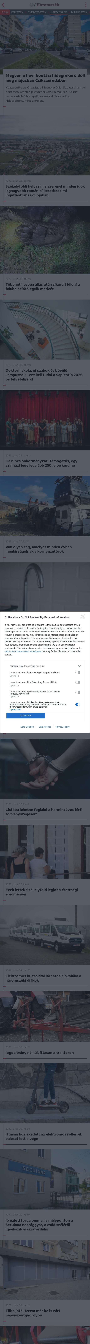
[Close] (84, 618)
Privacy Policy (62, 727)
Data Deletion (27, 727)
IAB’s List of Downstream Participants (23, 651)
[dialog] (45, 672)
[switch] (77, 672)
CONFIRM (26, 715)
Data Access (45, 727)
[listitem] (45, 666)
